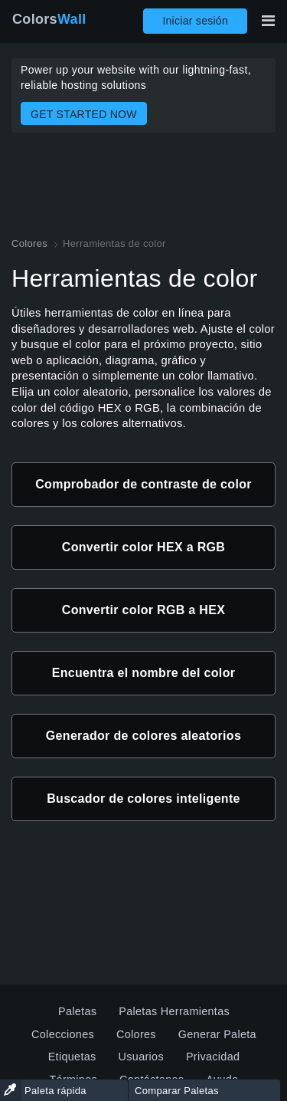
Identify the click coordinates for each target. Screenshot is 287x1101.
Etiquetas (72, 1056)
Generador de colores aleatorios (143, 735)
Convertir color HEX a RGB (143, 547)
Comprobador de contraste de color (143, 484)
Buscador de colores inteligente (143, 798)
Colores (136, 1034)
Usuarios (141, 1056)
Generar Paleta (217, 1034)
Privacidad (213, 1056)
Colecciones (62, 1034)
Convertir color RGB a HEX (143, 609)
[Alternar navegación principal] (267, 20)
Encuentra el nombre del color (144, 672)
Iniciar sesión (195, 21)
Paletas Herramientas (174, 1011)
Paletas (77, 1011)
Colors (49, 19)
